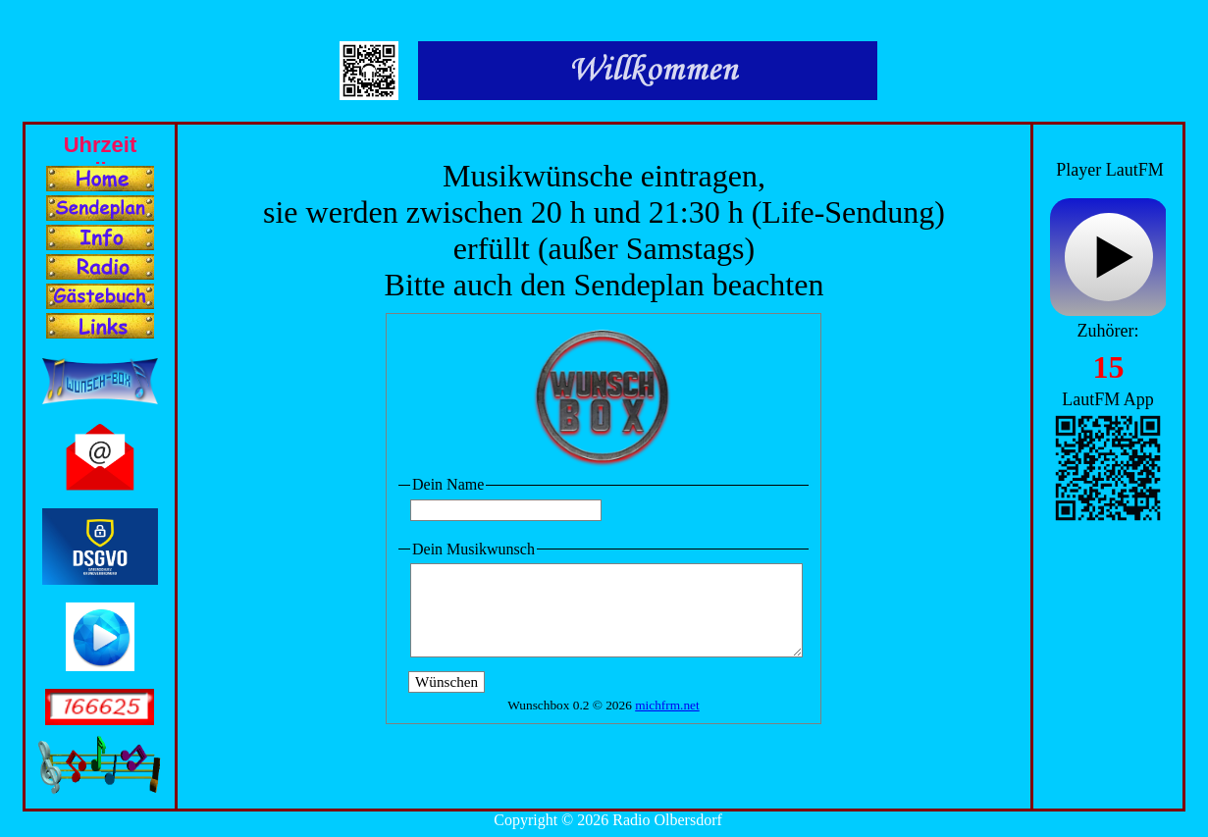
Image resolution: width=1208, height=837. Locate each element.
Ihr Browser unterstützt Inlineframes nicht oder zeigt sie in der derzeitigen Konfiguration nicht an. (100, 144)
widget (1108, 259)
